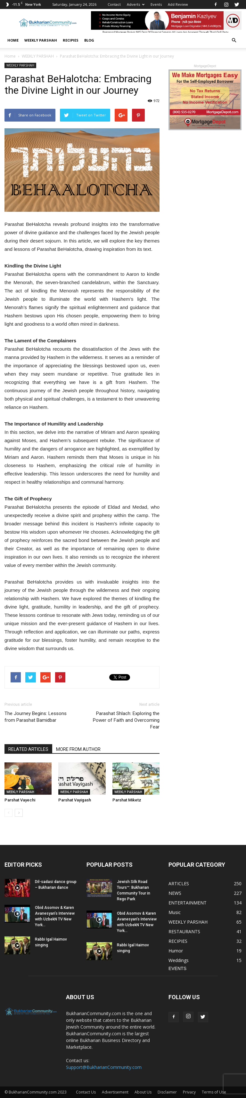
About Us (143, 1092)
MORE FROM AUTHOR (78, 749)
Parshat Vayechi (19, 800)
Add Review (178, 4)
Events (156, 4)
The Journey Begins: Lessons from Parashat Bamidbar (35, 717)
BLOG (89, 40)
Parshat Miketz (126, 800)
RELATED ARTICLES (28, 749)
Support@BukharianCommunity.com (104, 1067)
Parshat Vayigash (74, 800)
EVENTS (177, 968)
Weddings (178, 960)
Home (13, 40)
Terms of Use (214, 1092)
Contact (114, 4)
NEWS (174, 893)
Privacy (189, 1092)
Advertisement (115, 1092)
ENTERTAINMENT (187, 903)
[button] (234, 40)
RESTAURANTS (184, 931)
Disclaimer (167, 1092)
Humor (175, 951)
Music (174, 912)
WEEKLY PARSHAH (40, 40)
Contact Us (86, 1092)
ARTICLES (178, 883)
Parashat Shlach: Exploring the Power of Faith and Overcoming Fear (126, 720)
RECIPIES (70, 40)
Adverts (135, 4)
